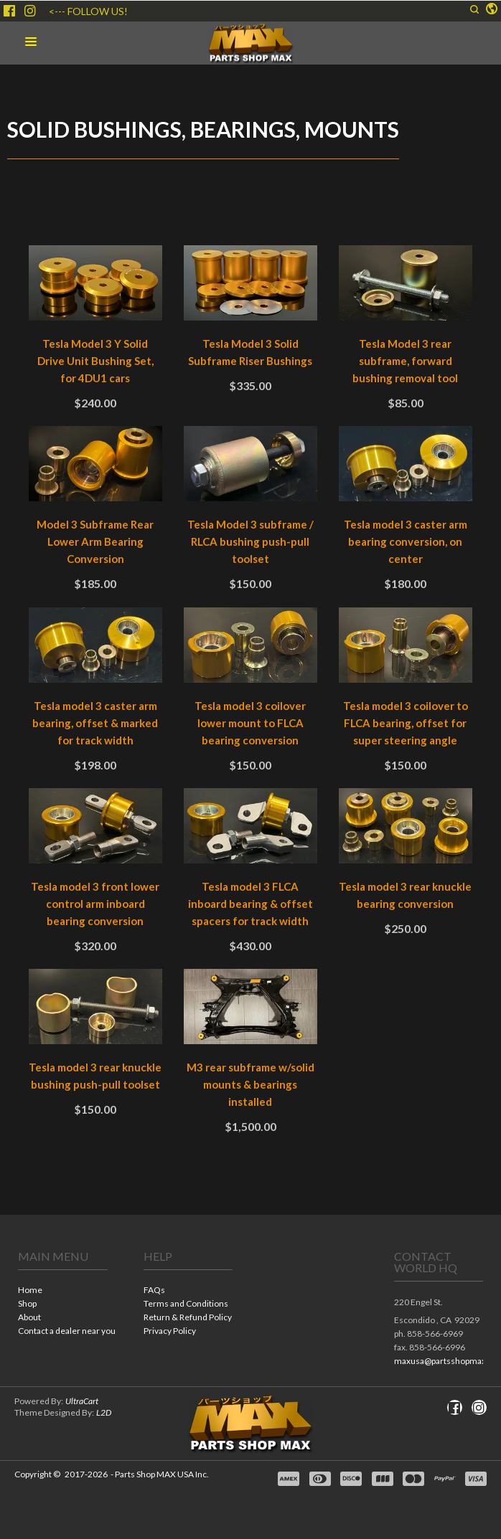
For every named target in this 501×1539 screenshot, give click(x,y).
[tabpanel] (250, 703)
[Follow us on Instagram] (30, 10)
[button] (474, 9)
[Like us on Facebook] (9, 10)
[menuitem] (63, 1291)
